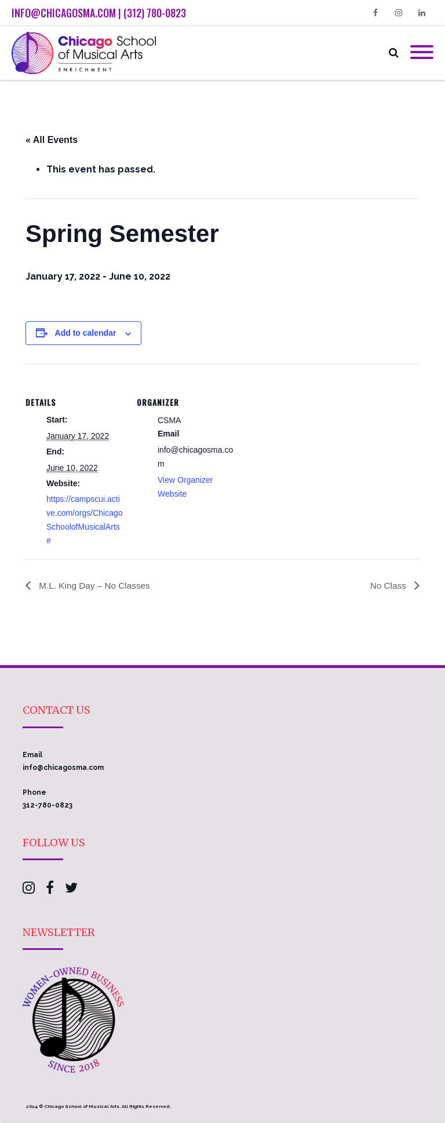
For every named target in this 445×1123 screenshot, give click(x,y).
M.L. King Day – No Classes (96, 585)
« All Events (51, 140)
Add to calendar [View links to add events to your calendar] (85, 332)
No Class (388, 585)
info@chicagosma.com (63, 768)
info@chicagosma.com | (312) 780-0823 (99, 12)
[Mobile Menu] (421, 53)
